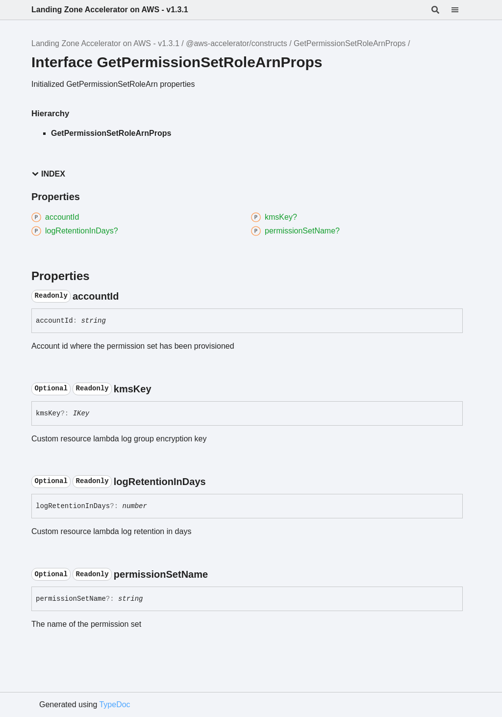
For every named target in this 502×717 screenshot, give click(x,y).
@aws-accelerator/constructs (236, 43)
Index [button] (48, 174)
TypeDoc (114, 704)
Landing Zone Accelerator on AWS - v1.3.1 (109, 9)
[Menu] (461, 10)
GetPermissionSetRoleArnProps (350, 43)
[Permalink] (127, 296)
